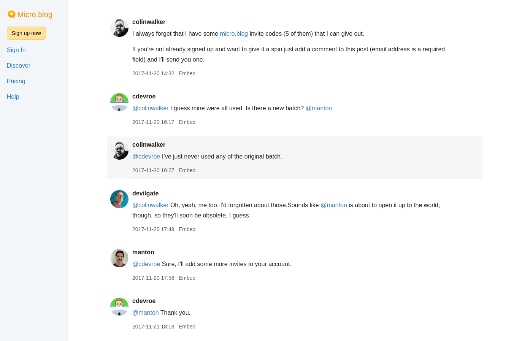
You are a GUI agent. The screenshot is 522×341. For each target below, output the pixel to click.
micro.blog (235, 33)
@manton (319, 108)
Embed (187, 73)
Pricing (16, 81)
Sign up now (26, 33)
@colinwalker (151, 108)
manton (144, 252)
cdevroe (144, 96)
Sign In (16, 50)
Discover (18, 65)
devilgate (146, 193)
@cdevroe (147, 156)
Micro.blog (34, 14)
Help (13, 97)
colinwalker (149, 22)
